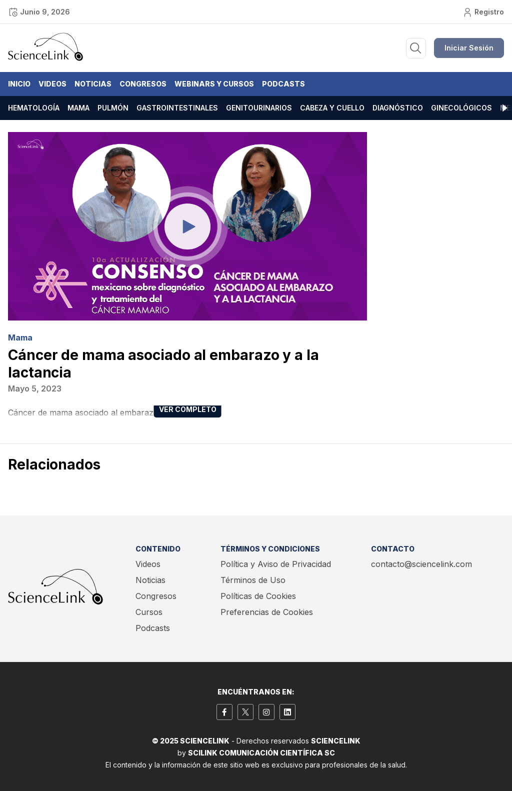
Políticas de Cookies (258, 596)
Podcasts (283, 84)
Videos (52, 84)
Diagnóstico (397, 108)
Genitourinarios (259, 108)
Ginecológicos (461, 108)
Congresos (143, 84)
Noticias (93, 84)
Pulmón (113, 108)
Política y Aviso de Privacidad (275, 564)
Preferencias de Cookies (266, 612)
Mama (79, 108)
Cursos (149, 612)
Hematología (34, 108)
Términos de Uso (253, 580)
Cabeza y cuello (332, 108)
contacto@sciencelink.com (421, 564)
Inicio (19, 84)
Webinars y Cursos (214, 84)
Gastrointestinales (177, 108)
